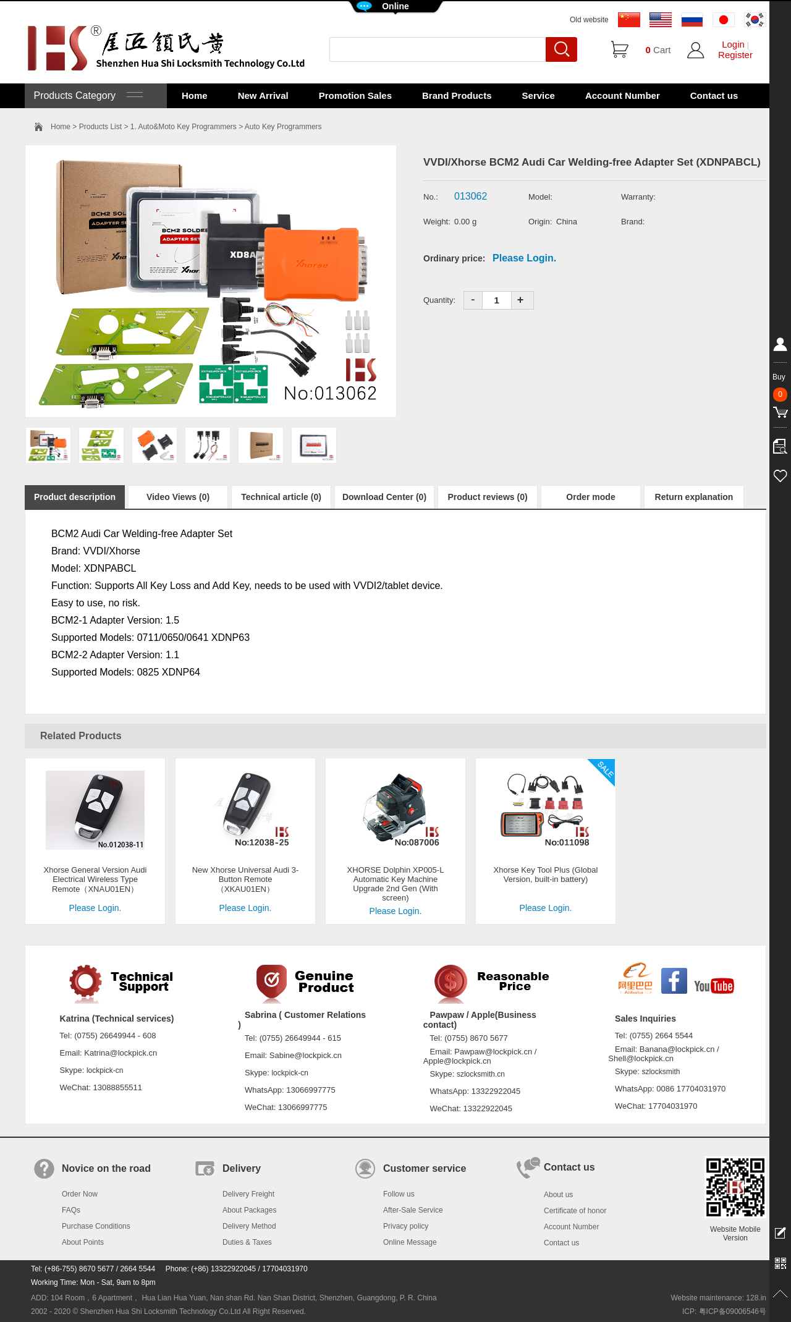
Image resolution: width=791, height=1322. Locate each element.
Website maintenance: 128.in (718, 1298)
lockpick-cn (105, 1070)
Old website (589, 19)
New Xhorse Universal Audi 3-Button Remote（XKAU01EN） (245, 879)
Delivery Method (249, 1226)
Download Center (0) (384, 497)
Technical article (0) (281, 497)
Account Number (622, 95)
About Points (83, 1242)
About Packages (249, 1210)
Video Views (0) (177, 497)
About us (558, 1194)
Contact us (714, 95)
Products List (100, 126)
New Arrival (263, 95)
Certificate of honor (575, 1210)
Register (735, 54)
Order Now (80, 1194)
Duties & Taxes (247, 1242)
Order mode (590, 497)
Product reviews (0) (487, 497)
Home (195, 95)
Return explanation (694, 497)
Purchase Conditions (96, 1226)
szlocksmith (660, 1071)
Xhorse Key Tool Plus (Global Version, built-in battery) (546, 874)
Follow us (399, 1194)
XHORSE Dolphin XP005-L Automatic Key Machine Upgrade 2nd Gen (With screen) (395, 883)
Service (538, 95)
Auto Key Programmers (283, 126)
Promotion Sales (355, 95)
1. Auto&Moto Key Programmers (183, 126)
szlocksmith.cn (481, 1074)
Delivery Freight (248, 1194)
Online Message (410, 1242)
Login (733, 44)
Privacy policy (405, 1226)
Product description (75, 497)
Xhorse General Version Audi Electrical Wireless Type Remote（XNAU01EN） (95, 879)
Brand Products (457, 95)
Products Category (87, 95)
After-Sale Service (413, 1210)
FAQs (71, 1210)
